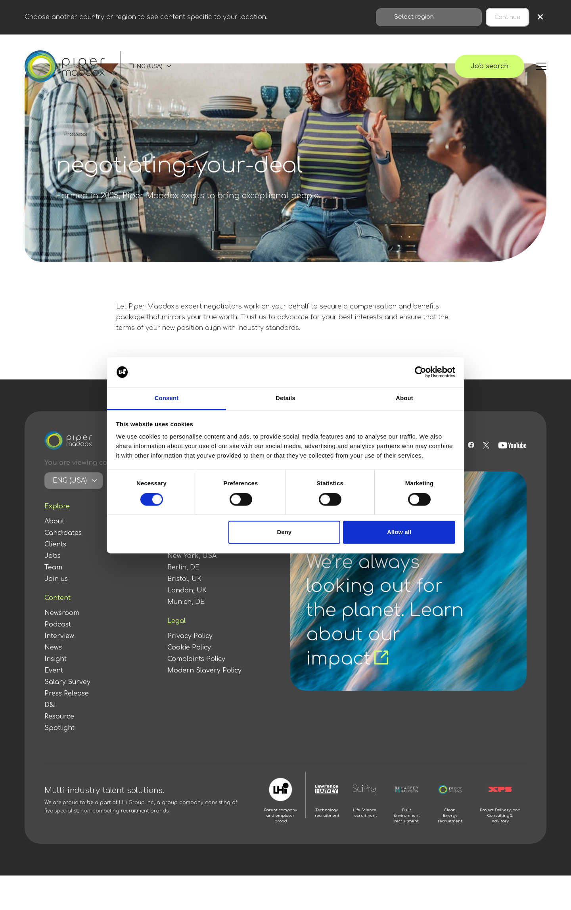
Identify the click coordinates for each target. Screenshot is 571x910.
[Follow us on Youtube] (512, 445)
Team (53, 567)
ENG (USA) (147, 66)
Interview (59, 636)
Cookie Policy (189, 647)
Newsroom (61, 613)
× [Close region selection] (540, 17)
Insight (55, 659)
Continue (507, 17)
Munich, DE (186, 601)
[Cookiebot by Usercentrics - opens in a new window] (420, 372)
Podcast (57, 624)
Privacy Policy (190, 636)
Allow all (399, 532)
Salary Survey (67, 682)
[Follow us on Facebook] (471, 445)
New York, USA (192, 555)
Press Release (66, 693)
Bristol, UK (184, 578)
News (53, 647)
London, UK (187, 590)
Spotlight (59, 728)
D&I (50, 705)
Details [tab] (285, 398)
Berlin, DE (183, 567)
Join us (56, 578)
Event (53, 670)
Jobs (52, 555)
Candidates (63, 532)
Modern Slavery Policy (204, 670)
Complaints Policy (196, 659)
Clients (55, 544)
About (54, 521)
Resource (59, 716)
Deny (284, 532)
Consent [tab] (167, 398)
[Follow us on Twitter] (486, 445)
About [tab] (404, 398)
